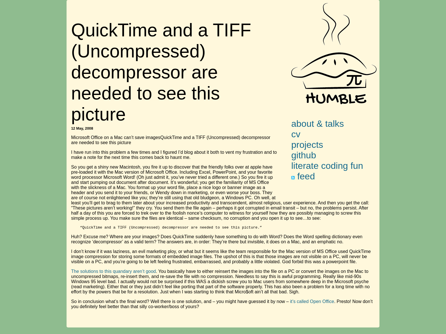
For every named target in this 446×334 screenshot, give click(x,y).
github (303, 155)
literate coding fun (327, 166)
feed (303, 176)
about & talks (317, 124)
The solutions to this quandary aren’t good (113, 272)
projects (307, 145)
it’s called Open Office (312, 302)
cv (295, 134)
